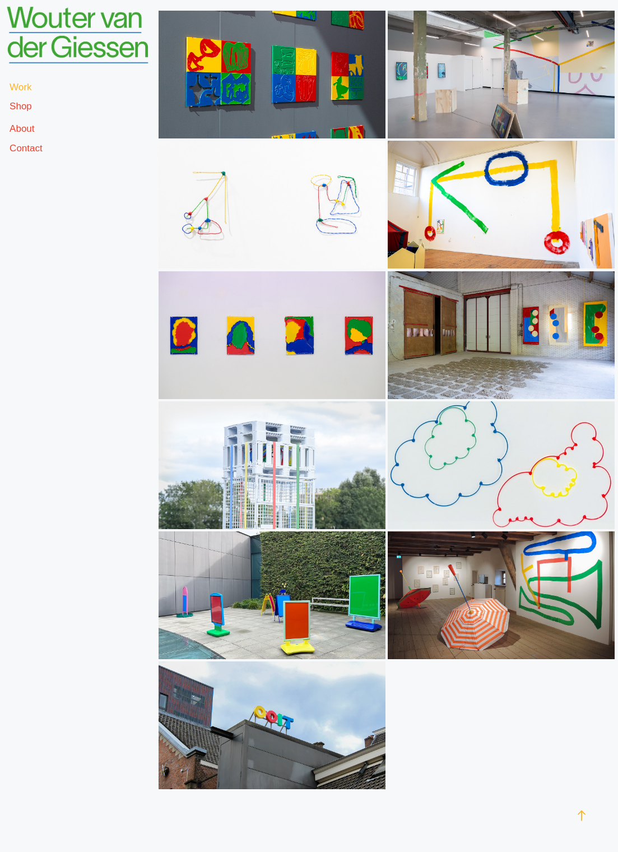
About (22, 128)
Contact (26, 148)
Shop (21, 106)
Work (20, 87)
